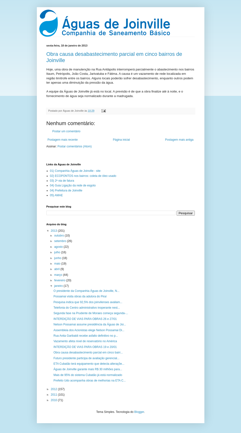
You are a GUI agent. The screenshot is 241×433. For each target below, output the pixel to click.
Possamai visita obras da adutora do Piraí (79, 296)
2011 (54, 394)
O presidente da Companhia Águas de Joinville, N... (86, 291)
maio (57, 263)
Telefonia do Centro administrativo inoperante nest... (86, 307)
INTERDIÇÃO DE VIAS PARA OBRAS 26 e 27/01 (85, 319)
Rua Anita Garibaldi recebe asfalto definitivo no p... (85, 335)
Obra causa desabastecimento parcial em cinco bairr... (88, 352)
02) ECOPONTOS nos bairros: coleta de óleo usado (83, 176)
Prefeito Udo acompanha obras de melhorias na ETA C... (89, 380)
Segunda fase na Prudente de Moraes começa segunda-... (90, 313)
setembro (60, 241)
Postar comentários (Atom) (74, 146)
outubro (59, 235)
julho (57, 252)
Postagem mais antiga (179, 139)
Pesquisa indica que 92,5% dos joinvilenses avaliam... (87, 302)
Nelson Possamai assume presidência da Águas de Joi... (89, 324)
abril (57, 269)
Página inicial (121, 139)
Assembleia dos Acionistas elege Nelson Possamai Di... (88, 330)
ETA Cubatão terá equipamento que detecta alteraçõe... (88, 363)
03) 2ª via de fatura (62, 180)
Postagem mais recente (63, 139)
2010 (54, 400)
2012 (54, 389)
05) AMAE (56, 195)
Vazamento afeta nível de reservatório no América (85, 341)
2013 (54, 230)
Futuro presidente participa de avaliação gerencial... (86, 358)
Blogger (139, 412)
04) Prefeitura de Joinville (66, 190)
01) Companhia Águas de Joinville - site (75, 171)
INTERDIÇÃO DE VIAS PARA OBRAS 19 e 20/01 (85, 347)
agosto (58, 246)
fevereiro (60, 280)
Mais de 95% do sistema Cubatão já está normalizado (87, 375)
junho (58, 258)
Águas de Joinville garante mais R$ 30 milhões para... (87, 369)
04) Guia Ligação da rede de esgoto (73, 185)
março (58, 275)
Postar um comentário (66, 131)
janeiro (58, 286)
